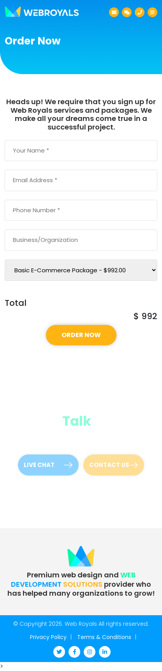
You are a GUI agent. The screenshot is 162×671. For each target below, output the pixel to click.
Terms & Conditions (104, 637)
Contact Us (113, 462)
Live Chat (48, 462)
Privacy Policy (48, 637)
